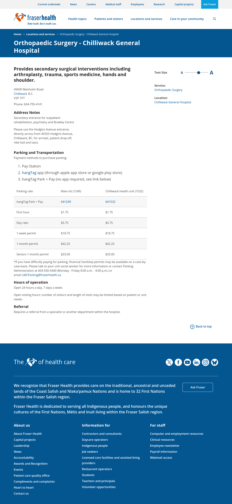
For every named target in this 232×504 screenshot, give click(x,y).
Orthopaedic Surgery (168, 90)
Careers (91, 4)
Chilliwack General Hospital (172, 102)
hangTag (29, 172)
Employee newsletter (164, 446)
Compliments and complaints (34, 482)
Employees (137, 4)
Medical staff (113, 4)
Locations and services (146, 19)
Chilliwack (20, 94)
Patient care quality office (32, 476)
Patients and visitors (108, 19)
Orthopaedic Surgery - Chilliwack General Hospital (89, 34)
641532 (110, 202)
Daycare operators (95, 440)
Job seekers (90, 452)
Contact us (21, 493)
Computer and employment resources (176, 434)
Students (88, 475)
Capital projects (184, 4)
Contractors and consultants (102, 434)
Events (18, 470)
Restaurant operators (97, 469)
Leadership (21, 446)
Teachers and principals (98, 481)
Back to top (204, 326)
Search (214, 18)
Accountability (24, 458)
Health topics (77, 19)
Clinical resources (162, 440)
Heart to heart (24, 488)
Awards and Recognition (31, 464)
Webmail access (161, 458)
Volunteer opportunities (99, 487)
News (73, 4)
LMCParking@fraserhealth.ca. (42, 275)
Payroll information (163, 452)
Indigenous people (95, 446)
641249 (66, 202)
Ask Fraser (209, 4)
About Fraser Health (28, 434)
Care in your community (187, 19)
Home (17, 34)
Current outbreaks (49, 4)
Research (159, 4)
